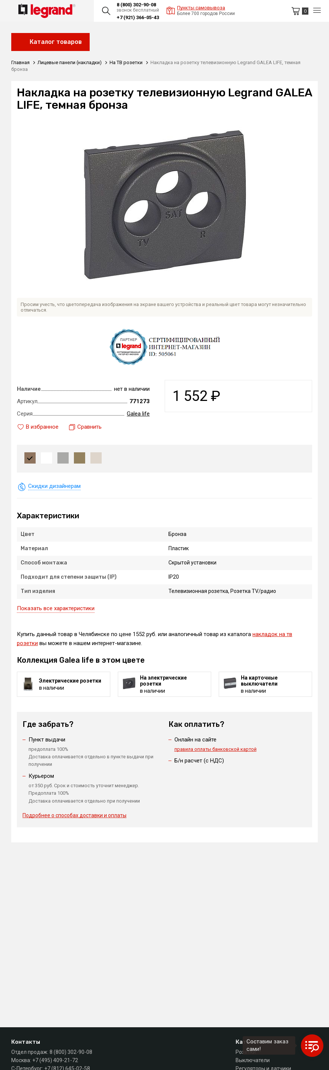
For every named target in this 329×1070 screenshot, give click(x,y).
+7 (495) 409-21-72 (55, 1060)
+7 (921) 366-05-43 (138, 17)
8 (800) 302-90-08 (136, 5)
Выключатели (253, 1060)
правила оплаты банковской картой (215, 749)
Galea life (138, 413)
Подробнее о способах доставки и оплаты (74, 815)
